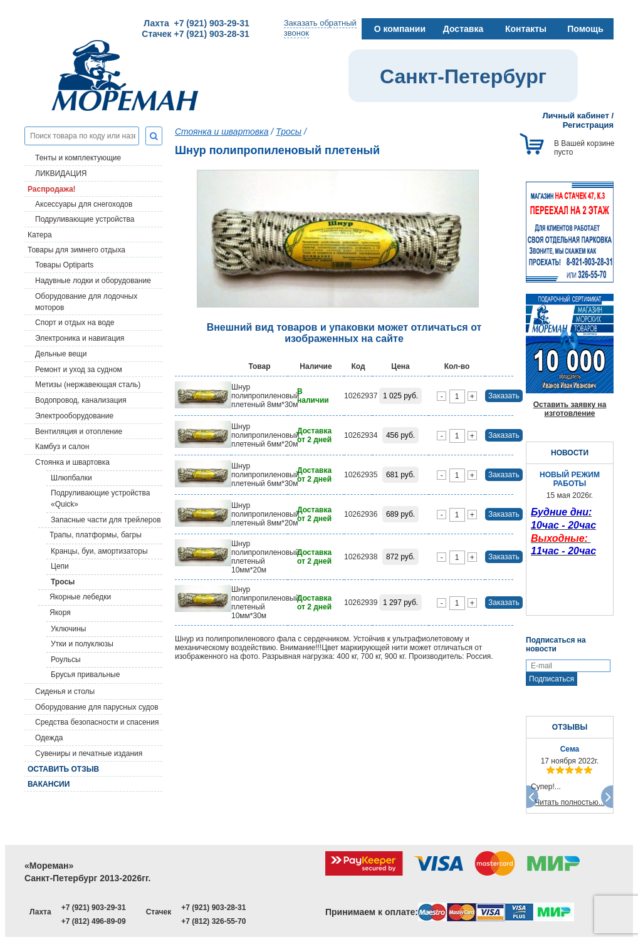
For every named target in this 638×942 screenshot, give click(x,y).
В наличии (313, 396)
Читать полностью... (570, 802)
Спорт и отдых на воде (75, 322)
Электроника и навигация (79, 338)
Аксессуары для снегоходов (83, 204)
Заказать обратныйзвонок (320, 28)
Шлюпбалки (71, 478)
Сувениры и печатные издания (88, 753)
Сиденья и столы (65, 691)
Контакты (525, 29)
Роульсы (66, 659)
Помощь (585, 29)
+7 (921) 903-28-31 (213, 907)
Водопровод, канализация (81, 400)
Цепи (60, 566)
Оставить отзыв (63, 769)
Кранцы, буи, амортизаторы (99, 551)
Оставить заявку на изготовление (570, 409)
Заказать (504, 395)
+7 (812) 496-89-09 (93, 921)
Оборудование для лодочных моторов (86, 302)
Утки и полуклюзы (82, 643)
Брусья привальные (85, 674)
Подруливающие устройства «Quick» (100, 499)
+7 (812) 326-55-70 (213, 921)
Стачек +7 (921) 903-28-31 (195, 34)
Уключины (68, 628)
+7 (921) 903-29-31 (93, 907)
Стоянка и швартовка (72, 462)
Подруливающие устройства (84, 219)
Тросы (63, 581)
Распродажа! (52, 189)
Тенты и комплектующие (78, 157)
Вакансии (49, 784)
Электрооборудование (74, 415)
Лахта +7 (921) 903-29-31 (196, 23)
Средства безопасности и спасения (97, 722)
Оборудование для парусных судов (97, 707)
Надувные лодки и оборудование (93, 280)
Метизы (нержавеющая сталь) (87, 384)
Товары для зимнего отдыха (76, 250)
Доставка (463, 29)
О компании (400, 29)
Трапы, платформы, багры (96, 535)
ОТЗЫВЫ (569, 727)
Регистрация (588, 125)
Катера (40, 234)
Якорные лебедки (80, 597)
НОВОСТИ (569, 452)
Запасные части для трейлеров (106, 519)
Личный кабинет (576, 115)
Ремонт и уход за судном (78, 369)
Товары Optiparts (64, 265)
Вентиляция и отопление (78, 431)
